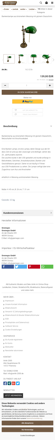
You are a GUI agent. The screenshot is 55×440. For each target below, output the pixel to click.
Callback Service (11, 326)
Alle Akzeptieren (27, 423)
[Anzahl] (27, 85)
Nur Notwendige (27, 430)
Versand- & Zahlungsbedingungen (18, 312)
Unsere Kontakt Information (16, 304)
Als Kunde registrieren (13, 340)
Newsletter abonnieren (14, 350)
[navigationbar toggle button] (52, 3)
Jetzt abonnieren (13, 395)
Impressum (9, 301)
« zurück (14, 9)
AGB (7, 319)
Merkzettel (9, 347)
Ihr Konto (8, 343)
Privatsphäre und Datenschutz (17, 322)
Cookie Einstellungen (27, 435)
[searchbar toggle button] (41, 3)
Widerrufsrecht (11, 308)
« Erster (6, 9)
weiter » (23, 9)
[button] (52, 60)
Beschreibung (10, 126)
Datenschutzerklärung (34, 418)
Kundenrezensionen (13, 213)
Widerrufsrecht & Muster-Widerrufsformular (22, 315)
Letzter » (32, 9)
